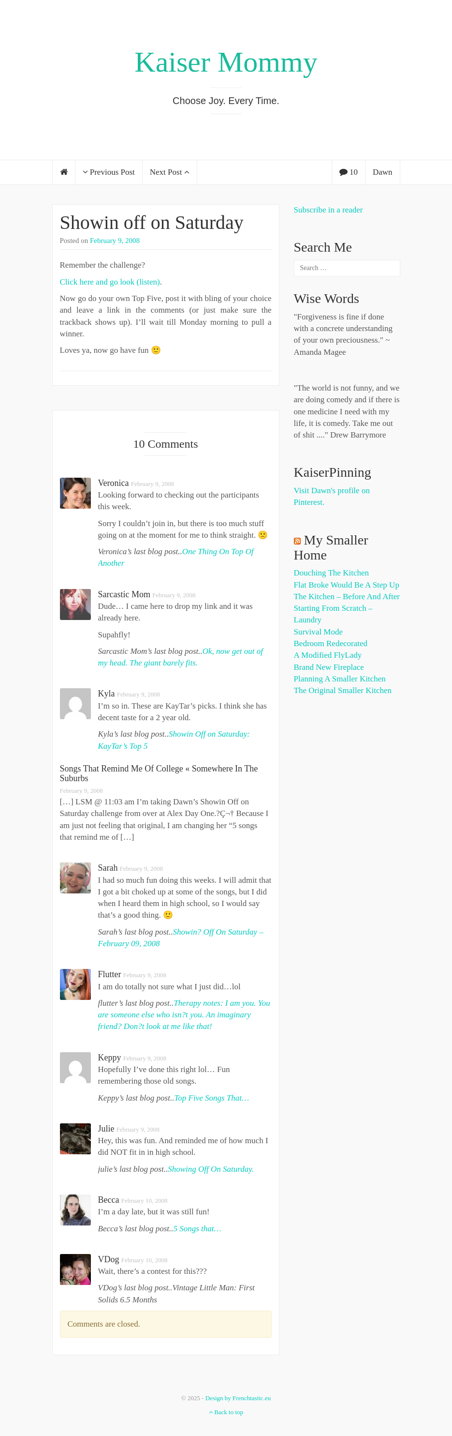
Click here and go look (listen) (110, 282)
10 (348, 172)
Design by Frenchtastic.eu (238, 1398)
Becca (108, 1200)
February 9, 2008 (115, 240)
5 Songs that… (197, 1228)
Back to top (226, 1412)
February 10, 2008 (144, 1200)
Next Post (170, 172)
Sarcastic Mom (124, 594)
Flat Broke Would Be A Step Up (346, 585)
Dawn (383, 172)
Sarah (108, 868)
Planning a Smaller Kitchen (340, 678)
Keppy (109, 1057)
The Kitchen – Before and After (347, 596)
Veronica (113, 483)
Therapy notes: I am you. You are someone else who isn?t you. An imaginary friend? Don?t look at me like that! (184, 1014)
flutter (109, 974)
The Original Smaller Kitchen (343, 690)
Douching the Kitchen (331, 572)
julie (106, 1129)
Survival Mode (318, 631)
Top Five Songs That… (211, 1098)
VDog (108, 1259)
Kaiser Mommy (225, 62)
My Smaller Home (331, 547)
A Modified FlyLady (328, 655)
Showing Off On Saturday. (211, 1169)
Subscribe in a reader (328, 209)
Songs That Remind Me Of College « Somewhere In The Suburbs (159, 773)
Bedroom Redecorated (330, 643)
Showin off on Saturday (152, 222)
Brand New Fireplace (329, 667)
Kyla (106, 693)
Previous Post (109, 172)
